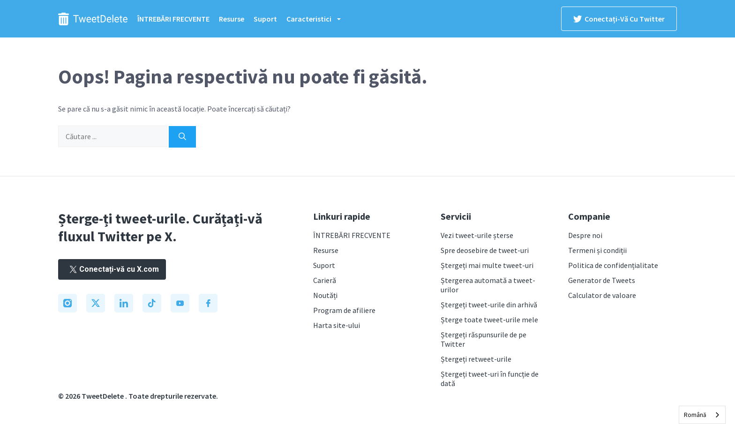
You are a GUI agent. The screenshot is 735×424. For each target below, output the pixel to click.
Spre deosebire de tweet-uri (485, 250)
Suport (265, 18)
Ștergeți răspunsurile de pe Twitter (483, 339)
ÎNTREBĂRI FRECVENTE (173, 18)
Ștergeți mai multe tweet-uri (487, 265)
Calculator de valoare (602, 295)
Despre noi (585, 235)
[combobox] (702, 415)
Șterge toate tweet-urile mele (489, 319)
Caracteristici (318, 18)
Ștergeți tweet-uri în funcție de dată (490, 378)
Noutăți (325, 295)
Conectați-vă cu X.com (112, 269)
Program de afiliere (344, 310)
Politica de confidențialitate (613, 265)
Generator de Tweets (601, 280)
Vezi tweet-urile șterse (477, 235)
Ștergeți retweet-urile (476, 359)
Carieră (324, 280)
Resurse (231, 18)
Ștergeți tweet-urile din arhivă (489, 304)
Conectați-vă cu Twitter (619, 18)
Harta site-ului (336, 325)
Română (695, 415)
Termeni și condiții (597, 250)
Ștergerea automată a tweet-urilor (488, 284)
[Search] (182, 137)
